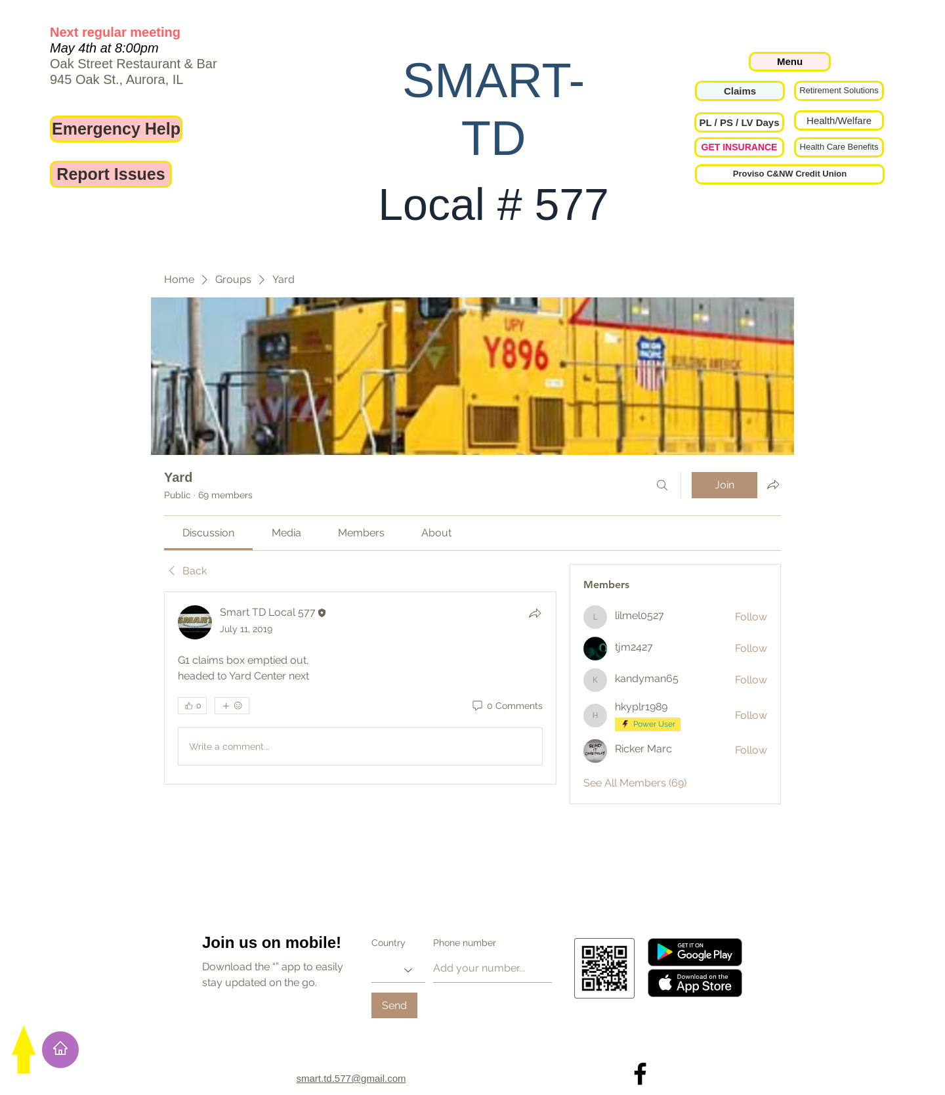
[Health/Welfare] (839, 120)
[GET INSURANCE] (739, 147)
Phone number (464, 942)
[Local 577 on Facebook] (640, 1073)
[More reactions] (232, 705)
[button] (739, 122)
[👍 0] (192, 705)
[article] (360, 687)
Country (388, 942)
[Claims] (740, 91)
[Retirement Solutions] (839, 91)
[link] (208, 532)
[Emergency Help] (116, 129)
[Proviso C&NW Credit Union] (790, 174)
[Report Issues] (111, 174)
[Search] (662, 485)
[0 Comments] (507, 706)
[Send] (394, 1005)
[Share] (535, 613)
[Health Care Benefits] (839, 147)
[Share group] (773, 484)
